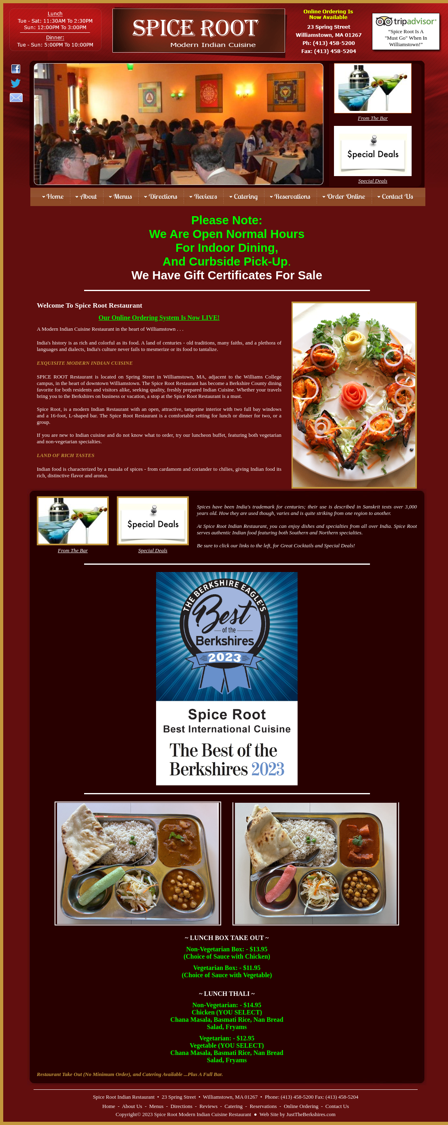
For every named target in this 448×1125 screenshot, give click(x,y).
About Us (132, 1106)
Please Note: (226, 220)
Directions (181, 1106)
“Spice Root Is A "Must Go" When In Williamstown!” (406, 37)
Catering (233, 1106)
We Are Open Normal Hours (227, 233)
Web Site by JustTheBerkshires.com (298, 1114)
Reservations (263, 1106)
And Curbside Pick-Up (225, 261)
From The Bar (373, 118)
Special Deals (372, 181)
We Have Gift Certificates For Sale (226, 275)
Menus (156, 1106)
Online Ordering (301, 1106)
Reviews (208, 1106)
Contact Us (337, 1106)
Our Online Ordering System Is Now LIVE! (159, 317)
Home (108, 1106)
